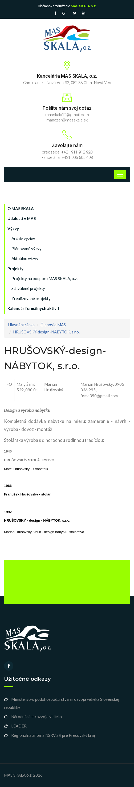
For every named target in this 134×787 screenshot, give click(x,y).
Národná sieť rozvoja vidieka (36, 716)
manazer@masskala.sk (67, 120)
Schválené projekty (28, 288)
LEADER (19, 725)
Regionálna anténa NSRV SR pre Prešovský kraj (53, 735)
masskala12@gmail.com (67, 114)
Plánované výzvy (26, 248)
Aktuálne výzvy (24, 258)
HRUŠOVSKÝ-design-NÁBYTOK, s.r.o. (46, 331)
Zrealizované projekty (31, 298)
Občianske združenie (67, 6)
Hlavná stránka (21, 324)
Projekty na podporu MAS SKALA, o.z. (44, 278)
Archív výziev (23, 238)
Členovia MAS (53, 324)
